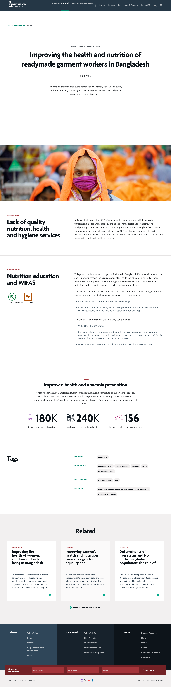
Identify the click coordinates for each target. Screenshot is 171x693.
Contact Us (146, 5)
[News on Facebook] (77, 686)
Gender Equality (122, 466)
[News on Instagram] (81, 686)
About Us (47, 5)
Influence (135, 466)
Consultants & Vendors (128, 5)
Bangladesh (102, 457)
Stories (102, 5)
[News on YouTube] (89, 686)
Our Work (59, 5)
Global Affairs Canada (107, 494)
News (89, 5)
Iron (116, 480)
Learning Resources (75, 5)
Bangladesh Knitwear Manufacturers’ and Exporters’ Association (123, 489)
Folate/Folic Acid (105, 480)
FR (161, 5)
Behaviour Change (105, 466)
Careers (111, 5)
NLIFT (144, 466)
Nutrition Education (106, 471)
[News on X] (85, 686)
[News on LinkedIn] (93, 686)
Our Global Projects (16, 25)
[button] (155, 5)
